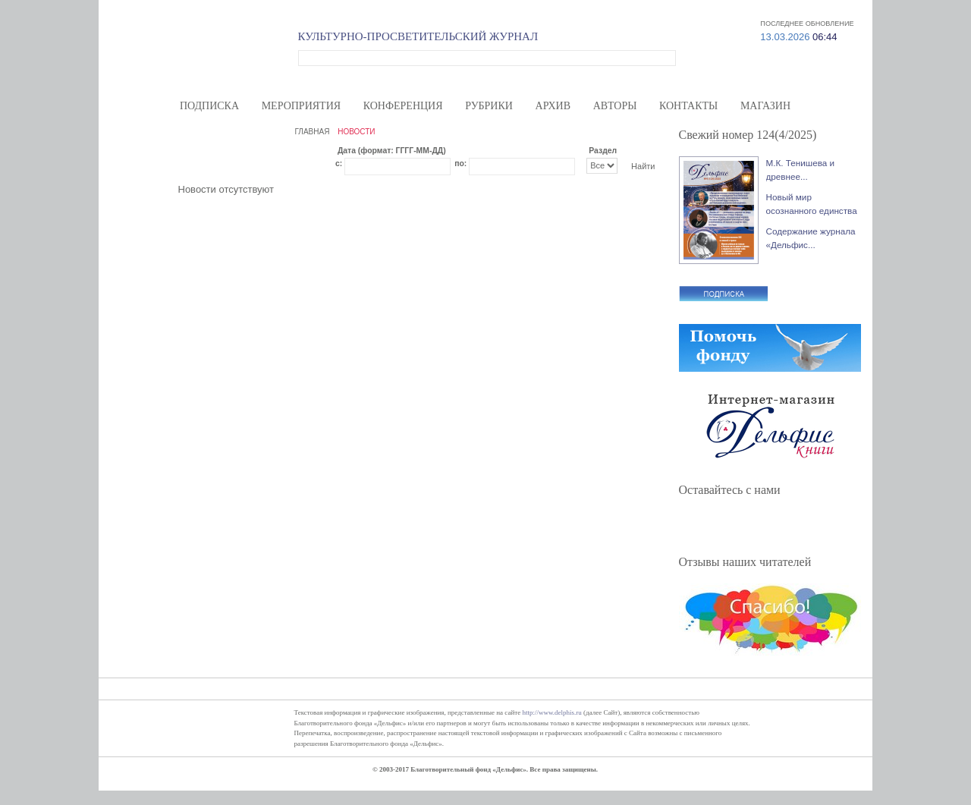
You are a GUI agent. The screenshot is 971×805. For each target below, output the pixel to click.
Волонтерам (635, 8)
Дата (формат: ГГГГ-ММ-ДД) (392, 150)
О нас (590, 8)
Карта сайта (745, 8)
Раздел (603, 150)
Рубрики (489, 106)
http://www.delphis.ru (551, 712)
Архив (553, 106)
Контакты (688, 106)
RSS (802, 524)
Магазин (765, 106)
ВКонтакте (750, 524)
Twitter (724, 524)
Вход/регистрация (810, 8)
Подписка (209, 106)
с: (338, 163)
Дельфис (206, 55)
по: (460, 163)
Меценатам (690, 8)
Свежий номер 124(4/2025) (748, 134)
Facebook (699, 524)
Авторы (615, 106)
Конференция (403, 106)
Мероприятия (301, 106)
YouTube (776, 524)
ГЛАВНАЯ (312, 131)
